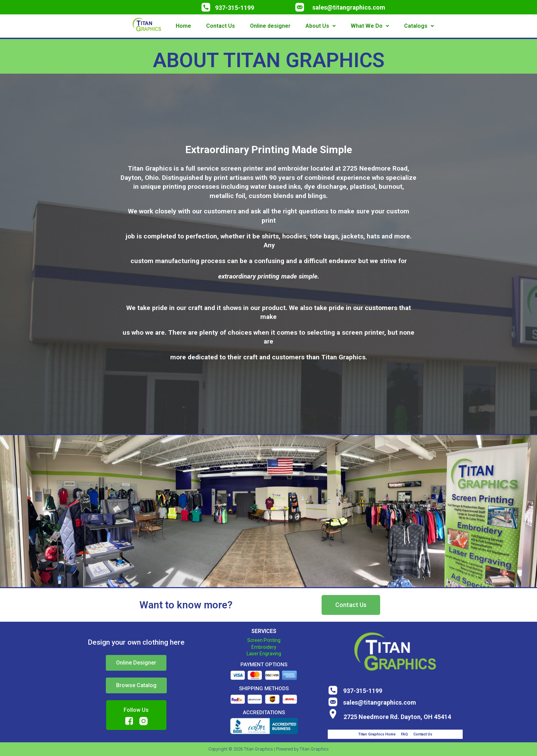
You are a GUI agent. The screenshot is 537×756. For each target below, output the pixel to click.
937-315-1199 (234, 7)
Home (183, 26)
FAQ (404, 734)
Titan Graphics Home (377, 734)
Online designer (270, 26)
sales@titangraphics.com (348, 7)
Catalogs (419, 26)
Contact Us (220, 26)
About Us (320, 26)
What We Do (370, 26)
